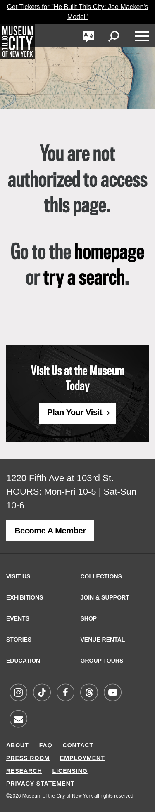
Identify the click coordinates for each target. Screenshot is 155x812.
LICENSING (70, 770)
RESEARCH (24, 770)
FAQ (45, 745)
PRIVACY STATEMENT (40, 783)
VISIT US (18, 576)
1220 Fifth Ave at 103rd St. (60, 478)
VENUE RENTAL (103, 639)
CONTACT (78, 745)
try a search (84, 278)
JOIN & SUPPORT (105, 597)
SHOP (89, 618)
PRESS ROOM (28, 758)
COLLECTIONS (101, 576)
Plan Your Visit (74, 412)
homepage (109, 253)
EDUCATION (23, 660)
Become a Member (50, 530)
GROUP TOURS (102, 660)
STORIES (18, 639)
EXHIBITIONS (24, 597)
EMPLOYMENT (82, 758)
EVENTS (17, 618)
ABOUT (17, 745)
